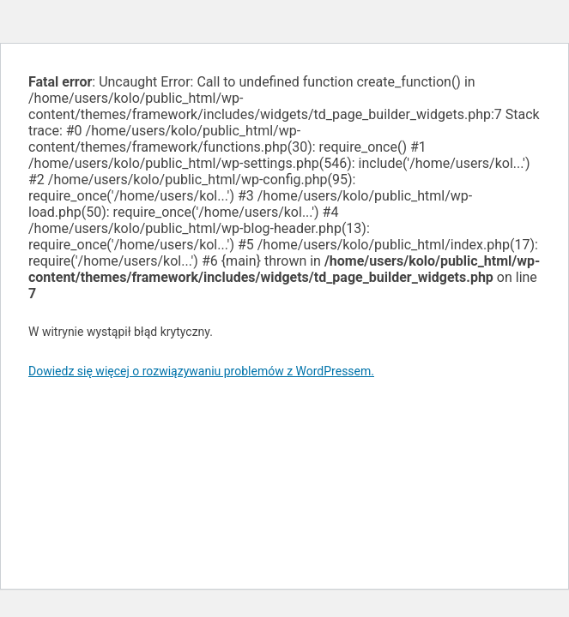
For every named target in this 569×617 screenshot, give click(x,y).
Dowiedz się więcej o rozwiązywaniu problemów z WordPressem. (201, 371)
